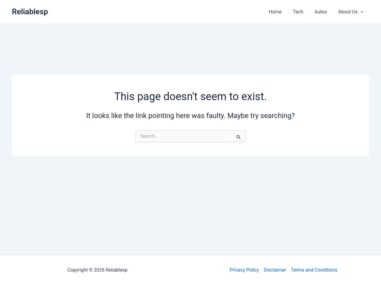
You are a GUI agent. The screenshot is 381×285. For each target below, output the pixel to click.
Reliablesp (30, 11)
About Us (351, 12)
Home (281, 12)
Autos (323, 12)
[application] (361, 12)
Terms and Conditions (314, 270)
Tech (302, 12)
